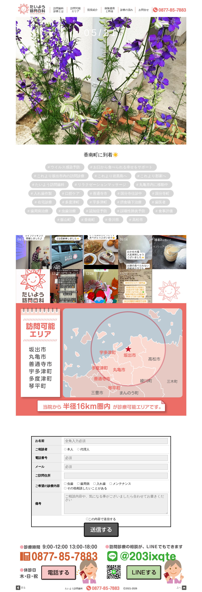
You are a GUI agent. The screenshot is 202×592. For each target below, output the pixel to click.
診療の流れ (126, 9)
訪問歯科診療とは (58, 10)
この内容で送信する (101, 519)
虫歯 (70, 483)
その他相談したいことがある (87, 488)
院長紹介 (92, 9)
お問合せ (144, 9)
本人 (70, 449)
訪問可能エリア (75, 10)
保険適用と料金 (109, 10)
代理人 (85, 449)
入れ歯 (101, 483)
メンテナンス (122, 483)
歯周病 (85, 483)
